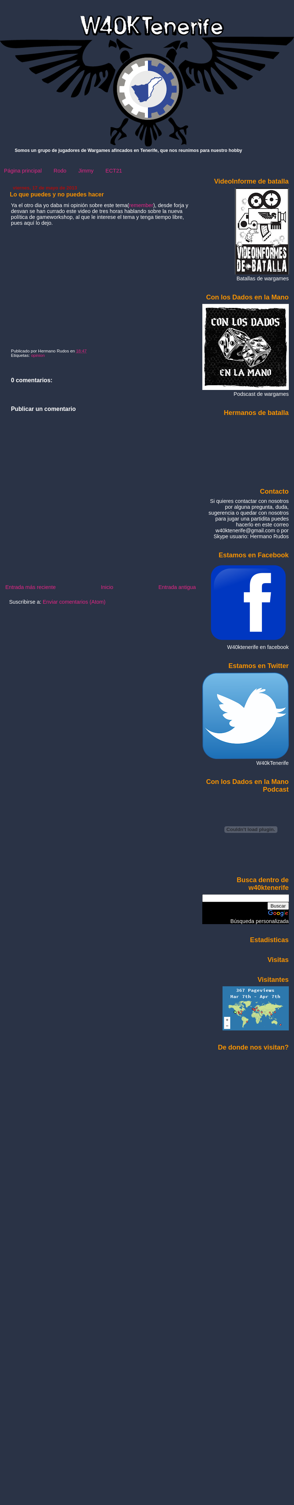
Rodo (60, 171)
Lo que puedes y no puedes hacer (57, 194)
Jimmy (86, 171)
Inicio (107, 587)
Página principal (23, 171)
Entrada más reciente (30, 587)
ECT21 (113, 171)
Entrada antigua (177, 587)
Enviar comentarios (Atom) (74, 602)
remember (141, 205)
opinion (38, 355)
